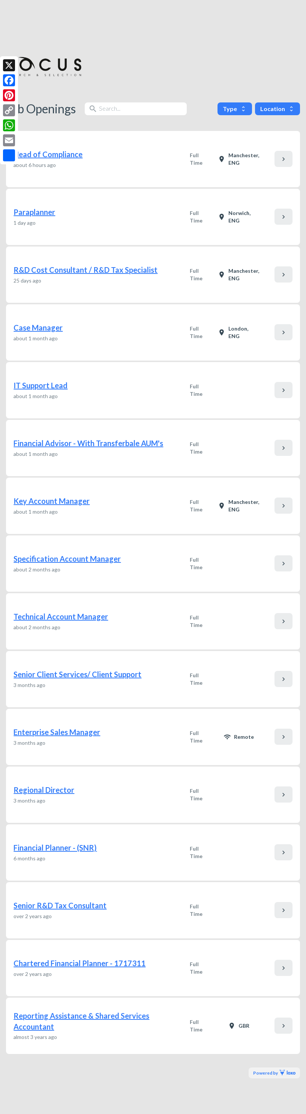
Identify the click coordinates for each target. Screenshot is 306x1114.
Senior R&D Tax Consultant (60, 905)
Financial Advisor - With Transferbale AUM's (88, 443)
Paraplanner (34, 211)
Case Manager (38, 327)
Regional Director (44, 789)
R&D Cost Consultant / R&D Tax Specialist (86, 269)
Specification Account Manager (67, 558)
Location (277, 108)
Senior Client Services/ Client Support (77, 674)
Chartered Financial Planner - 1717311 (80, 963)
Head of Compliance (48, 154)
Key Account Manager (52, 500)
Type (235, 108)
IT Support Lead (41, 385)
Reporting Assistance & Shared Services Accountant (81, 1021)
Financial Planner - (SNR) (55, 847)
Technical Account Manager (61, 616)
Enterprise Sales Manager (57, 732)
